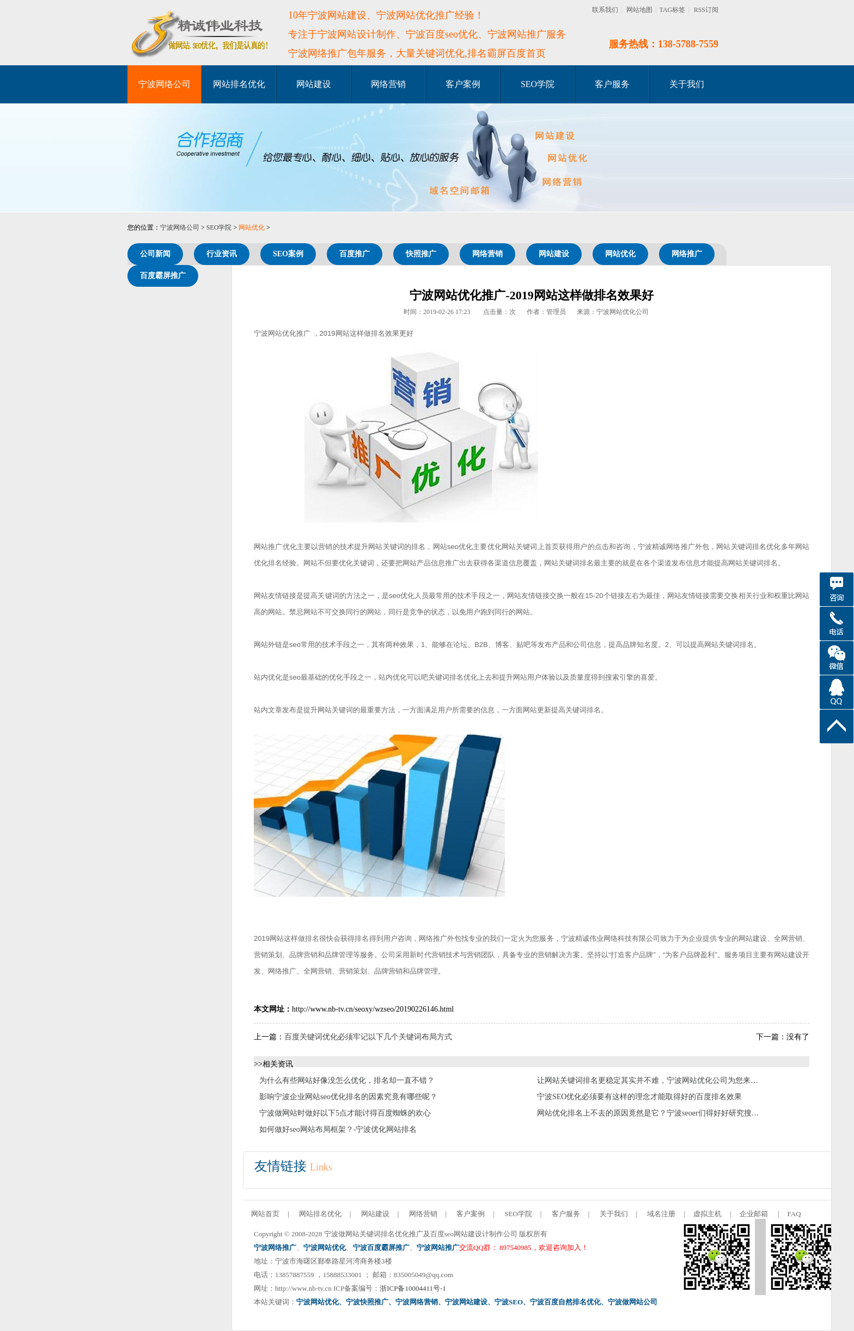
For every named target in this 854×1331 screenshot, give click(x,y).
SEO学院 (537, 84)
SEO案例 (288, 254)
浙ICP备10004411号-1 (413, 1288)
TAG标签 (673, 10)
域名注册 (661, 1214)
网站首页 (265, 1214)
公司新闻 (155, 254)
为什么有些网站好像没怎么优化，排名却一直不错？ (347, 1080)
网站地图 (639, 10)
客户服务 (612, 84)
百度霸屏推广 (163, 276)
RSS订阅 (706, 10)
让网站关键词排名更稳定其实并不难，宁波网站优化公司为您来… (647, 1080)
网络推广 (687, 254)
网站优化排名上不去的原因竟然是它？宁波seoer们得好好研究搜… (648, 1113)
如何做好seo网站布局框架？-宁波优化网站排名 (338, 1129)
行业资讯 (221, 254)
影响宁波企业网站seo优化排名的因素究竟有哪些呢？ (348, 1097)
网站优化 (252, 227)
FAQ (794, 1214)
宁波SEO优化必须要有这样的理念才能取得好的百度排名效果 (639, 1097)
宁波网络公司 (164, 84)
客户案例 (463, 84)
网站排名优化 (239, 84)
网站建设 (313, 84)
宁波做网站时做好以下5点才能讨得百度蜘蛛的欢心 (345, 1113)
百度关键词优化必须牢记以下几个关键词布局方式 (368, 1037)
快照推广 (421, 254)
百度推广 (354, 254)
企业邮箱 (754, 1214)
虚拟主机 (707, 1214)
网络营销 (388, 84)
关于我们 (686, 84)
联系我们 (605, 10)
